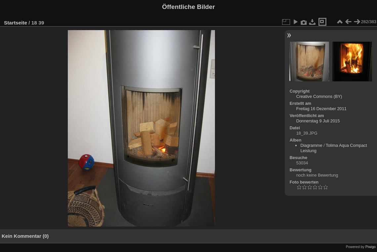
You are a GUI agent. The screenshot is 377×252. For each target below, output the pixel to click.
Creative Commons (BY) (319, 96)
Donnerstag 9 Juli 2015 (318, 120)
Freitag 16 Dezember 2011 (321, 108)
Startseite (15, 22)
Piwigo (370, 247)
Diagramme (311, 145)
